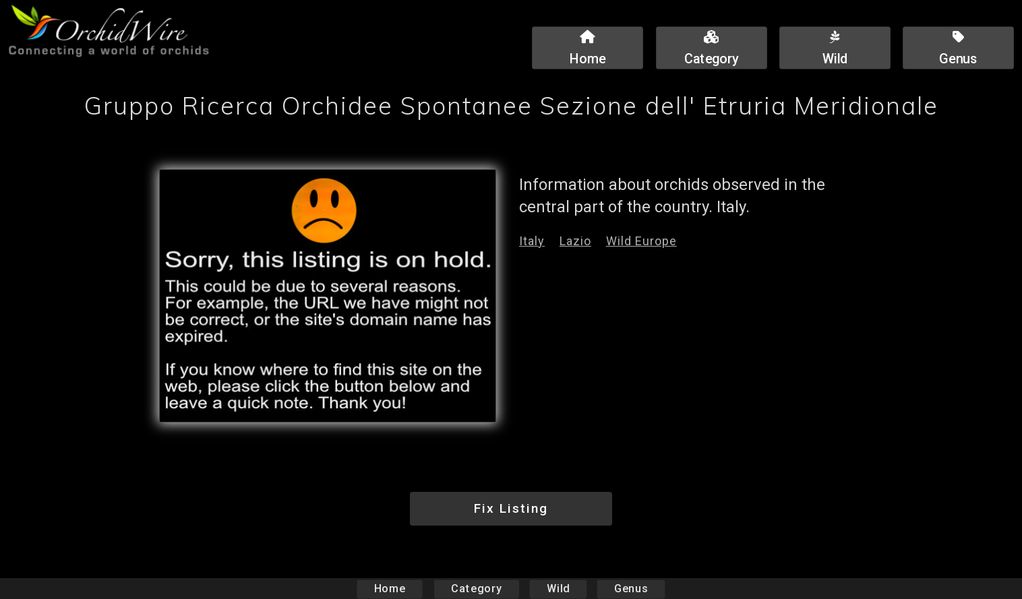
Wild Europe (641, 241)
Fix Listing (511, 508)
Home (390, 588)
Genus (630, 588)
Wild (558, 588)
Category (476, 588)
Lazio (575, 241)
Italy (532, 241)
